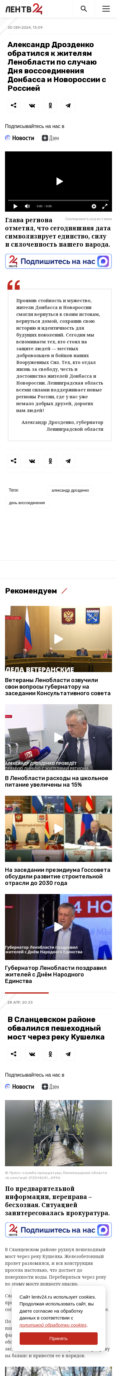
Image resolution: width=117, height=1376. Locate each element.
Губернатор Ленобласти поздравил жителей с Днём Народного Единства (56, 975)
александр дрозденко (70, 490)
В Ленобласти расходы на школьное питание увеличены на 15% (56, 781)
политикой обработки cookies (53, 1325)
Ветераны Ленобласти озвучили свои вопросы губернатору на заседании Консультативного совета (58, 687)
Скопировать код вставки (88, 219)
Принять (58, 1338)
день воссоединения (27, 503)
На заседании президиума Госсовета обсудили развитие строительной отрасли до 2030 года (57, 877)
